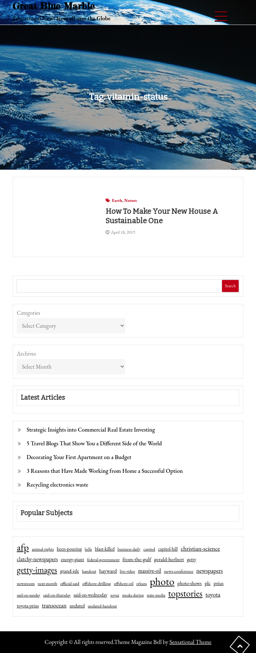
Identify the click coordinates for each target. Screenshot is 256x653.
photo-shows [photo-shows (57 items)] (190, 583)
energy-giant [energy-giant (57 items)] (72, 559)
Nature (130, 200)
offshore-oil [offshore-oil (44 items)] (123, 583)
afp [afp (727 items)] (23, 547)
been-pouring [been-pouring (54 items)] (69, 549)
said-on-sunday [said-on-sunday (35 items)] (28, 595)
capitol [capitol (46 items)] (149, 549)
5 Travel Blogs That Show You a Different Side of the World (94, 443)
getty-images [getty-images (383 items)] (37, 570)
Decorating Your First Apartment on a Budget (78, 457)
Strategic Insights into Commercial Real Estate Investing (90, 429)
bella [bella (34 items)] (88, 549)
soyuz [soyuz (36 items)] (114, 595)
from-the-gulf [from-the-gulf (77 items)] (137, 559)
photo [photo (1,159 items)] (162, 581)
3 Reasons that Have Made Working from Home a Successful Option (104, 471)
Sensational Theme (190, 642)
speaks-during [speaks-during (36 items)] (133, 595)
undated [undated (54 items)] (77, 605)
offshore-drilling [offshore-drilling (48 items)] (96, 583)
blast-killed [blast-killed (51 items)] (104, 549)
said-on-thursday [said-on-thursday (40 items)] (57, 595)
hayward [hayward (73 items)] (108, 570)
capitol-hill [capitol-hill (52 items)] (168, 549)
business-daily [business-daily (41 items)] (129, 549)
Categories (28, 313)
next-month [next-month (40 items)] (47, 583)
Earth (117, 200)
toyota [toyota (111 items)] (212, 594)
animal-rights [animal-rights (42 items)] (43, 549)
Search (230, 286)
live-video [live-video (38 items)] (127, 571)
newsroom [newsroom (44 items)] (26, 583)
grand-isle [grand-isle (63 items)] (69, 571)
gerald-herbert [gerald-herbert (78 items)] (169, 559)
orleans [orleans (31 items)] (141, 583)
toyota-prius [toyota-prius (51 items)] (28, 606)
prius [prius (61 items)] (218, 583)
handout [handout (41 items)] (89, 571)
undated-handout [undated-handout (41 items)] (102, 606)
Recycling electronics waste (57, 484)
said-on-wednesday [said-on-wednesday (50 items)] (90, 595)
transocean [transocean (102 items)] (54, 605)
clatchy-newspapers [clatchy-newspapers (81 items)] (37, 559)
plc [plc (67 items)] (208, 583)
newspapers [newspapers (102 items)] (209, 570)
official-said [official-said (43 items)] (70, 583)
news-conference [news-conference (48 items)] (178, 571)
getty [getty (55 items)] (191, 559)
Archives (26, 353)
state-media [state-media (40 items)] (156, 595)
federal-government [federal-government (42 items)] (103, 560)
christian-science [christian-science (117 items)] (200, 548)
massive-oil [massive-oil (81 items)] (149, 570)
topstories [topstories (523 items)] (185, 594)
